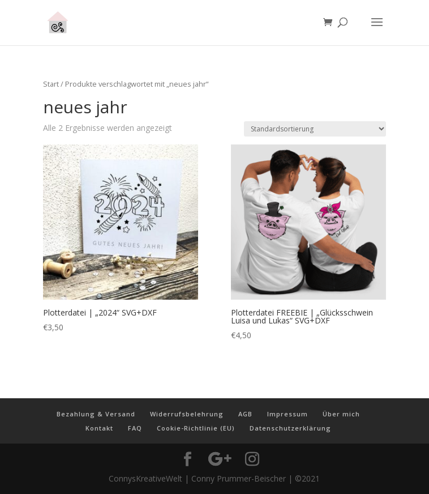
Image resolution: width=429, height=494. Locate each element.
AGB (245, 414)
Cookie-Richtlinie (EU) (196, 428)
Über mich (341, 414)
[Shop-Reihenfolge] (315, 129)
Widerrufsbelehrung (187, 414)
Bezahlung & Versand (96, 414)
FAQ (135, 428)
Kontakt (99, 428)
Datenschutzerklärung (290, 428)
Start (51, 84)
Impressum (287, 414)
